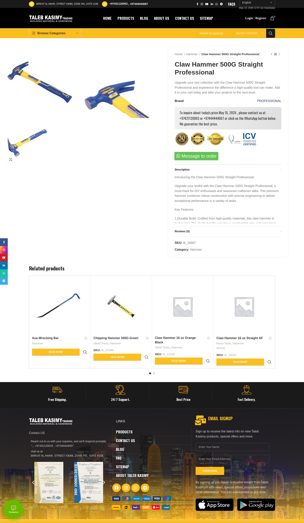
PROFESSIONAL (269, 101)
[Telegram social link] (221, 4)
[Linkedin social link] (212, 4)
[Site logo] (51, 18)
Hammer (192, 54)
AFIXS (220, 349)
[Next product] (279, 54)
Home (179, 54)
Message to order (199, 156)
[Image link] (141, 491)
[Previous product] (272, 54)
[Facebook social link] (197, 4)
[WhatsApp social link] (216, 4)
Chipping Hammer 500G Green (115, 338)
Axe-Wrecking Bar (45, 338)
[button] (33, 475)
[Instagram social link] (202, 4)
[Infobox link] (57, 386)
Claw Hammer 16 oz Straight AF (239, 338)
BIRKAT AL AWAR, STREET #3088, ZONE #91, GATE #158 (67, 4)
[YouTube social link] (207, 4)
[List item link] (68, 436)
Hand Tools (100, 343)
